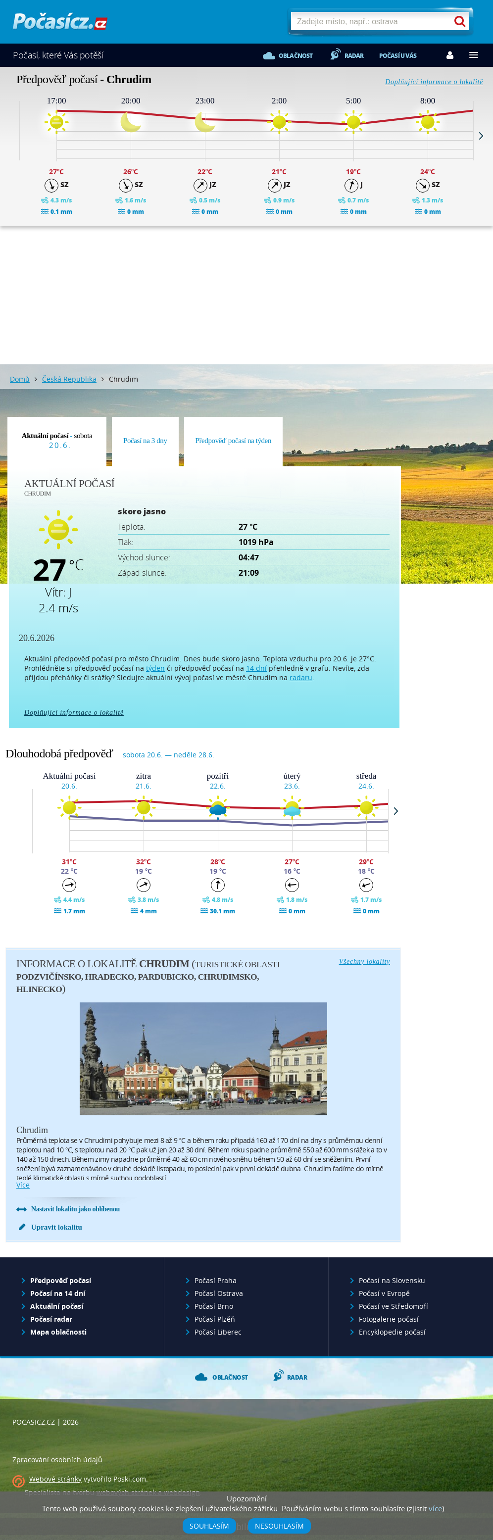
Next (481, 135)
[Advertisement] (246, 295)
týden (155, 668)
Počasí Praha (216, 1280)
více (23, 1185)
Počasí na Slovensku (392, 1280)
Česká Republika (69, 379)
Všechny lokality (364, 961)
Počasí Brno (214, 1306)
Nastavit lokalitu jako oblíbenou (75, 1209)
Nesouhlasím (279, 1526)
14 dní (256, 668)
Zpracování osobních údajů (57, 1459)
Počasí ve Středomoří (393, 1306)
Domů (20, 379)
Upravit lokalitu (56, 1227)
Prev (11, 135)
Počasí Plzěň (215, 1319)
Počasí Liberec (218, 1332)
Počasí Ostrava (219, 1293)
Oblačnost (296, 55)
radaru (301, 677)
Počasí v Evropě (384, 1293)
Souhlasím (209, 1526)
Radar (354, 55)
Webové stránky (55, 1479)
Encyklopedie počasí (392, 1332)
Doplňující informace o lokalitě (434, 82)
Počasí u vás (397, 55)
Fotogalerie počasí (389, 1319)
